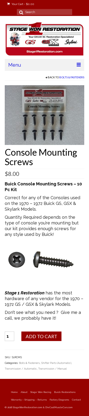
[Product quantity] (9, 336)
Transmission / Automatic (21, 368)
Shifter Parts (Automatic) (56, 363)
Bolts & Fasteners (71, 77)
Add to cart (41, 336)
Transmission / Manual (52, 368)
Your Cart (20, 4)
